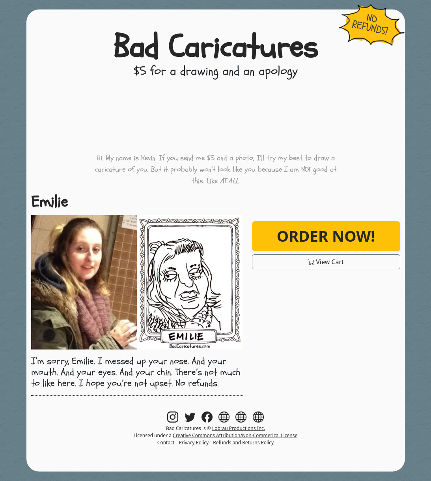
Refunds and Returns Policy (243, 442)
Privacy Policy (194, 442)
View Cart (326, 261)
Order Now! (326, 235)
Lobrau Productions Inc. (238, 428)
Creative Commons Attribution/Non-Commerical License (235, 435)
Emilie (49, 202)
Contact (165, 442)
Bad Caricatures (215, 47)
